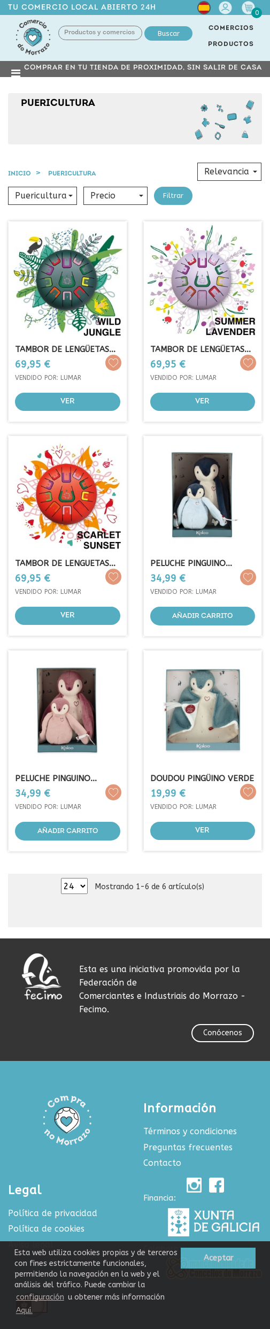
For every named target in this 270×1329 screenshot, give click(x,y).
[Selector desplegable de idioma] (204, 10)
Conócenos (222, 1032)
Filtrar (173, 196)
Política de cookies (46, 1229)
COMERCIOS (231, 28)
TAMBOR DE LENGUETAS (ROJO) (62, 563)
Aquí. (24, 1310)
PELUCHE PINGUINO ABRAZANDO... (188, 563)
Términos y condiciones (190, 1131)
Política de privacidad (52, 1213)
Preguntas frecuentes (188, 1147)
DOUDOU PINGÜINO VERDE (202, 778)
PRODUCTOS (231, 44)
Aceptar (218, 1258)
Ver (67, 402)
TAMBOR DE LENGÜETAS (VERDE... (62, 349)
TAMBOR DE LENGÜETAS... (200, 349)
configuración (40, 1297)
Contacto (162, 1163)
